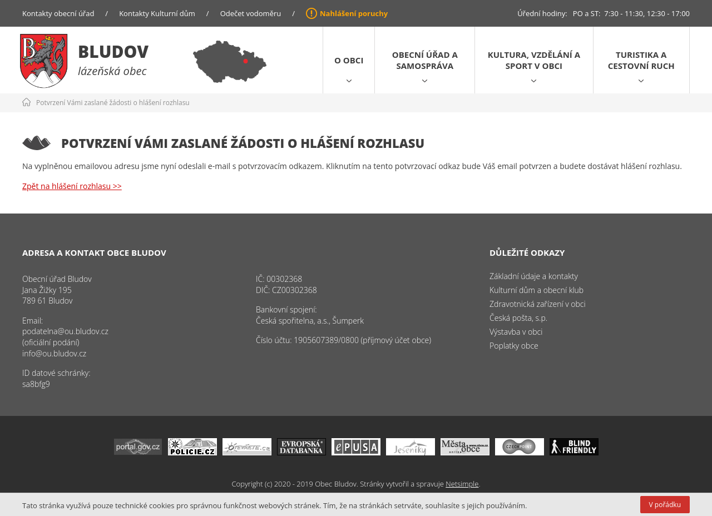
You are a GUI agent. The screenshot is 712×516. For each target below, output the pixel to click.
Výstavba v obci (516, 331)
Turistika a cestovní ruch (641, 60)
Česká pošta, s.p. (518, 317)
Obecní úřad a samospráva (425, 60)
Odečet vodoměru (250, 13)
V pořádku (665, 504)
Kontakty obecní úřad (58, 13)
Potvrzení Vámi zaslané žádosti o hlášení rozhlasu (113, 102)
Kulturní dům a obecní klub (537, 290)
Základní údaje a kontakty (534, 276)
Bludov (113, 51)
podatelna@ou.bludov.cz (65, 331)
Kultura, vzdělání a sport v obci (534, 60)
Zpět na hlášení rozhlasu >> (72, 186)
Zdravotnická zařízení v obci (538, 304)
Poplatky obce (514, 345)
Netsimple (462, 484)
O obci (348, 60)
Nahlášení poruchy (354, 13)
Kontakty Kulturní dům (157, 13)
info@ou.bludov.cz (54, 353)
